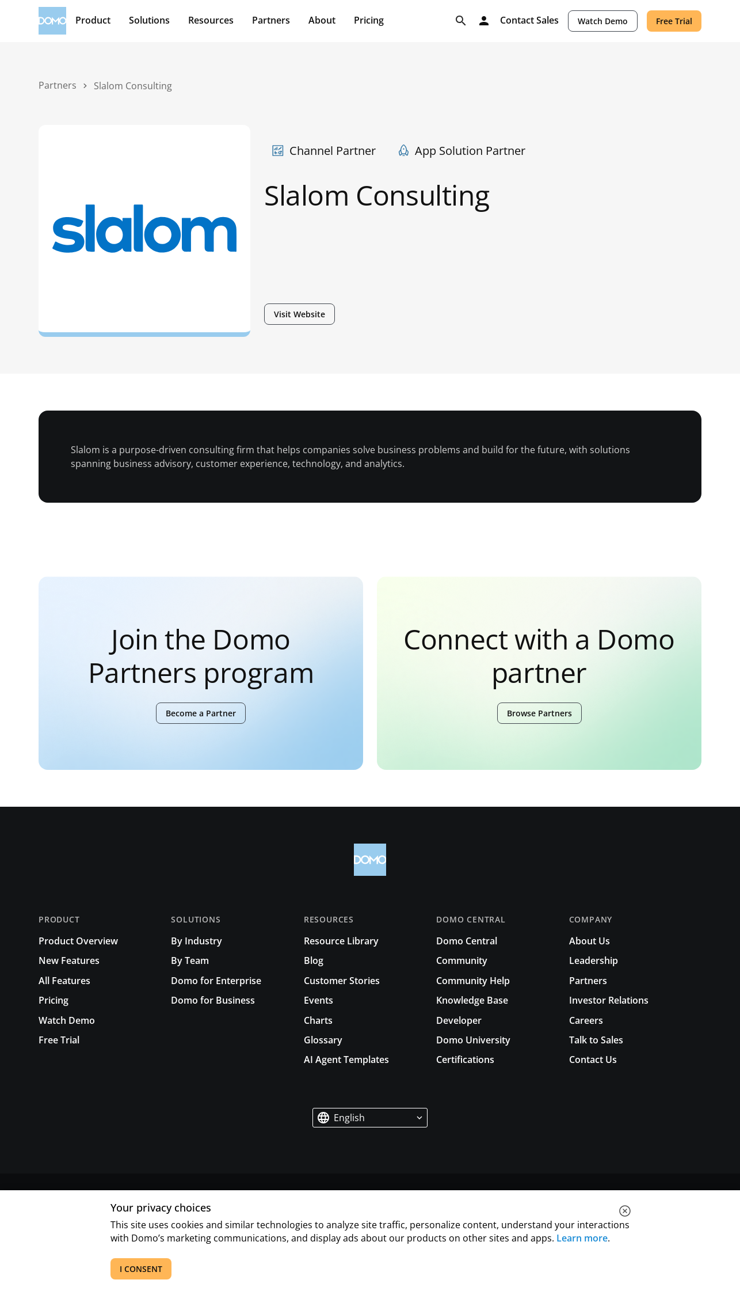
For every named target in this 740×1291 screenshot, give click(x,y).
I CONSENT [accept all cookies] (141, 1268)
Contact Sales (529, 21)
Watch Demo (603, 21)
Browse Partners (539, 713)
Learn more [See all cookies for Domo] (582, 1238)
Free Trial (674, 21)
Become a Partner (201, 713)
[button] (370, 1117)
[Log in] (484, 21)
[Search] (461, 21)
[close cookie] (625, 1211)
